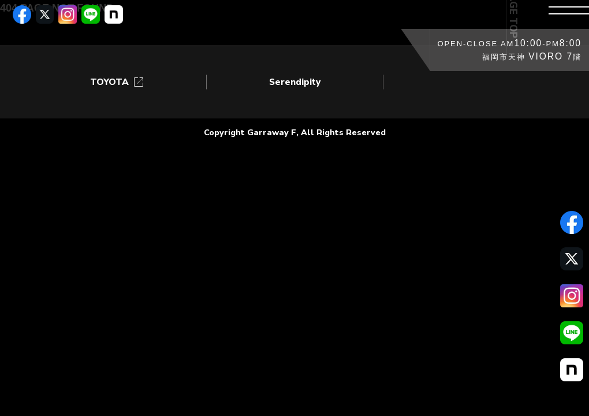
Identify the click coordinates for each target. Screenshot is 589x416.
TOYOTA (118, 82)
